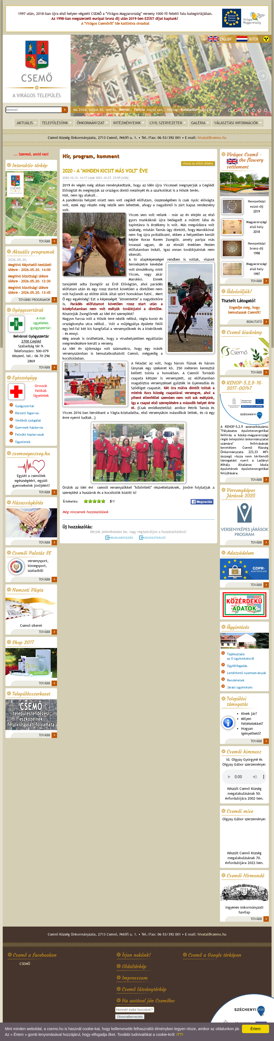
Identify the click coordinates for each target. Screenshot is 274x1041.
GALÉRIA (198, 123)
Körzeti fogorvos (27, 413)
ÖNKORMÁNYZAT (90, 123)
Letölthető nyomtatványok (246, 673)
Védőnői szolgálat (28, 420)
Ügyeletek (22, 442)
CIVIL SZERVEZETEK (166, 123)
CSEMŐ (25, 964)
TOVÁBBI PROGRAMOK (34, 300)
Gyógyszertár (24, 406)
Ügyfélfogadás (237, 666)
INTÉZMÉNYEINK (127, 123)
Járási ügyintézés (240, 687)
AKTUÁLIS (25, 123)
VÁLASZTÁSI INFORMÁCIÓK (236, 123)
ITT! (180, 1034)
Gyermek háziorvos (29, 427)
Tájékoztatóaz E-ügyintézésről (240, 656)
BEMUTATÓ (254, 322)
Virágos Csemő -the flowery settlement (245, 160)
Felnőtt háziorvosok (29, 435)
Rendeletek (235, 680)
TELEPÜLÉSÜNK (55, 123)
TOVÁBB (44, 241)
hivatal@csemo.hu (212, 138)
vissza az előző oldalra (198, 163)
